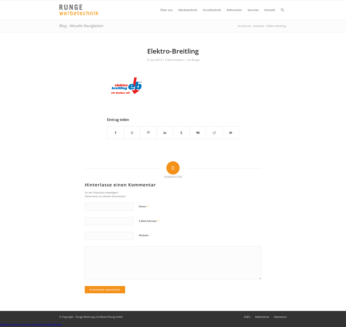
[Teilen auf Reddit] (214, 132)
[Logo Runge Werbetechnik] (78, 10)
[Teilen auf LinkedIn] (165, 132)
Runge (196, 60)
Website (144, 235)
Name (144, 206)
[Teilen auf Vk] (198, 132)
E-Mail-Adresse (149, 221)
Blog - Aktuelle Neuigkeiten (81, 25)
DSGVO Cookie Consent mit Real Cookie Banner (31, 325)
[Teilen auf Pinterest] (148, 132)
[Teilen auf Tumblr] (181, 132)
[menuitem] (166, 10)
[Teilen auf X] (132, 132)
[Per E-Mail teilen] (231, 132)
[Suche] (282, 10)
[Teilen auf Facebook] (115, 132)
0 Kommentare (174, 60)
